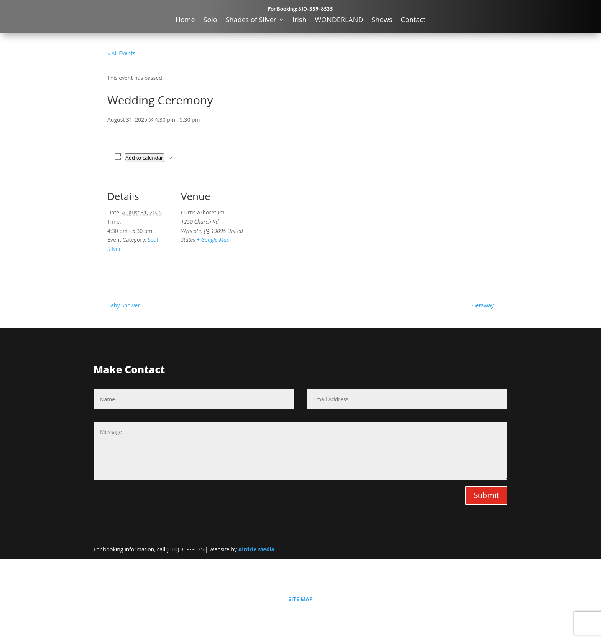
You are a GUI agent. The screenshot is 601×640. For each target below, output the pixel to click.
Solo (210, 20)
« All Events (121, 53)
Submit (486, 495)
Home (185, 20)
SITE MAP (300, 599)
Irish (299, 20)
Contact (413, 20)
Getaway (483, 305)
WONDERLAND (339, 20)
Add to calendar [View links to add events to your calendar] (144, 157)
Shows (381, 20)
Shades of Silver (251, 20)
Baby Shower (123, 305)
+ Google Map (213, 239)
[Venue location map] (295, 231)
